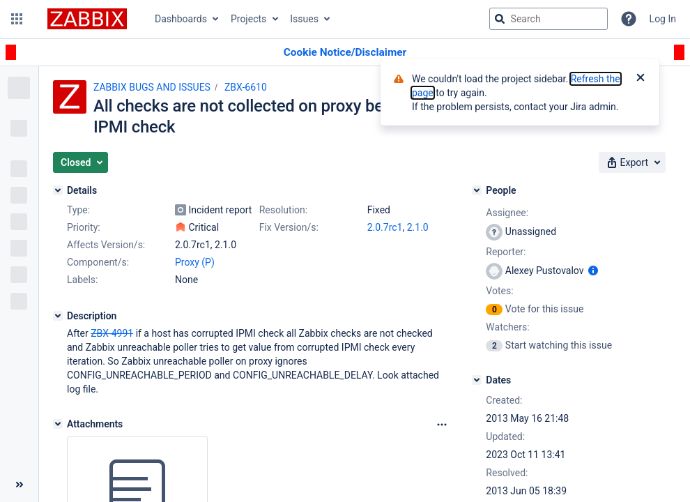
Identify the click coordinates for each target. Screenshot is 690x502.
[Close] (640, 79)
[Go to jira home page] (87, 19)
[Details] (58, 190)
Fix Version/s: (289, 227)
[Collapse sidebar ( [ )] (19, 484)
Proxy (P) (195, 262)
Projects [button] (248, 18)
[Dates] (477, 380)
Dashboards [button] (181, 18)
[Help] (629, 19)
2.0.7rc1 (385, 227)
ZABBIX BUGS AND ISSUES (151, 87)
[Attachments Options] (442, 424)
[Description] (58, 316)
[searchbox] (548, 19)
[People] (477, 190)
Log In (663, 18)
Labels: (82, 279)
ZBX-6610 (245, 87)
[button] (16, 19)
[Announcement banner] (345, 52)
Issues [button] (304, 18)
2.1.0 (418, 227)
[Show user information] (593, 270)
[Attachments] (58, 424)
